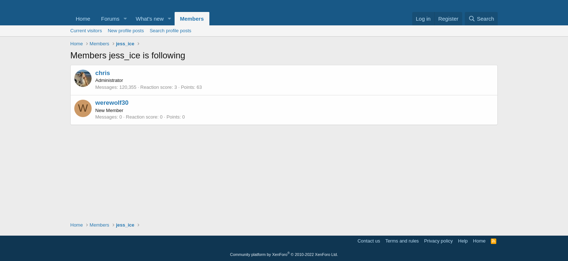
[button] (125, 18)
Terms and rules (402, 241)
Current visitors (86, 30)
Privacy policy (438, 241)
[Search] (481, 18)
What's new (150, 19)
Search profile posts (170, 30)
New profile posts (126, 30)
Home (83, 19)
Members (192, 19)
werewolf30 (112, 102)
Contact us (369, 241)
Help (463, 241)
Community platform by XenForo (284, 254)
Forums (110, 19)
